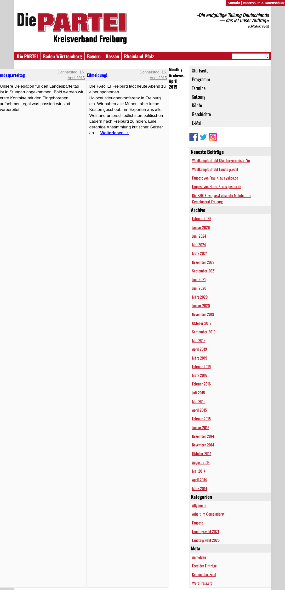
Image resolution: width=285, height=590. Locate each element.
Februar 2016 (201, 384)
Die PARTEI (27, 56)
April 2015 (199, 410)
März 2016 (199, 375)
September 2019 (204, 332)
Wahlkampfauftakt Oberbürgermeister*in (221, 160)
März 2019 (199, 358)
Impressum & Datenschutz (264, 3)
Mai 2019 (198, 340)
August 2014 (201, 462)
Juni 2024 (199, 236)
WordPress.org (202, 583)
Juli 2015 (198, 393)
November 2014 (203, 445)
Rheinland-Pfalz (139, 56)
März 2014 (199, 488)
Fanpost (197, 523)
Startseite (200, 70)
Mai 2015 (198, 401)
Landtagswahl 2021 (205, 531)
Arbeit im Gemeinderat (208, 514)
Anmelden (199, 557)
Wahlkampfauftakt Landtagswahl (215, 169)
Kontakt (234, 3)
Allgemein (199, 505)
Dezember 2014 (203, 436)
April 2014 (199, 479)
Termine (198, 87)
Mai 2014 (198, 471)
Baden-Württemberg (62, 56)
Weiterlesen (114, 132)
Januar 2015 (200, 427)
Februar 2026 (201, 218)
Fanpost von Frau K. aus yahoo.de (215, 178)
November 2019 (203, 314)
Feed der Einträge (204, 566)
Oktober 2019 (201, 323)
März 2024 (200, 253)
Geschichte (201, 114)
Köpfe (197, 105)
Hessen (112, 56)
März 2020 (200, 297)
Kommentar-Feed (204, 574)
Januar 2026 (201, 227)
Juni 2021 (199, 279)
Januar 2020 (201, 305)
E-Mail (197, 122)
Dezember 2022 (203, 262)
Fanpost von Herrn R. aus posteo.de (216, 186)
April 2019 (199, 349)
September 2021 (204, 271)
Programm (201, 79)
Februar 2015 (201, 418)
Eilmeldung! (97, 75)
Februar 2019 (201, 366)
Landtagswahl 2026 (206, 540)
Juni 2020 (199, 288)
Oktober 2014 (201, 453)
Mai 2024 (199, 244)
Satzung (198, 96)
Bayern (94, 56)
